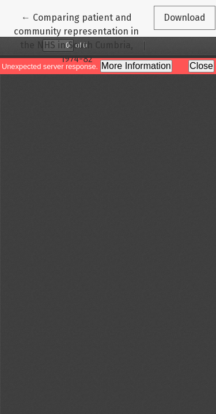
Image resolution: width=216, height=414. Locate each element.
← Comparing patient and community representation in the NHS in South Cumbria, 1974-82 (76, 37)
